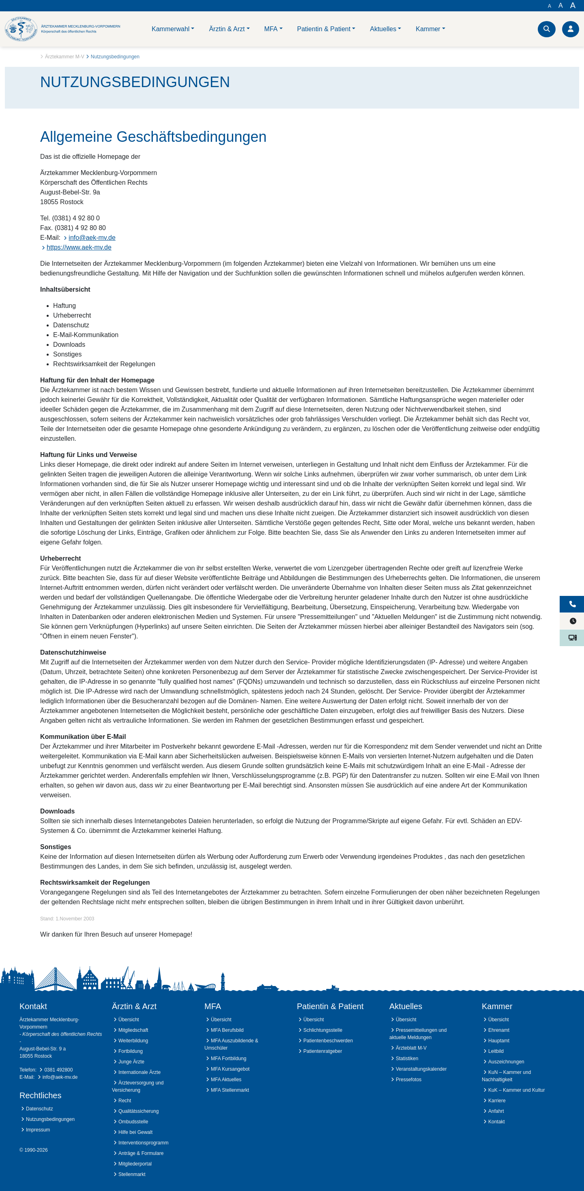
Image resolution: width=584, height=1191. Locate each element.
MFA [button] (271, 29)
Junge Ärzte (131, 1062)
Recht (124, 1100)
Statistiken (407, 1058)
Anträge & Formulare (140, 1153)
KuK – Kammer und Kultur (516, 1090)
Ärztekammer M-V (64, 57)
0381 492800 (58, 1070)
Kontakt (496, 1122)
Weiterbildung (133, 1041)
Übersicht (128, 1019)
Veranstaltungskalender (421, 1069)
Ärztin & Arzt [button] (227, 29)
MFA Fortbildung (228, 1058)
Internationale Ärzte (139, 1072)
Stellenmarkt (132, 1174)
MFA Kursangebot (230, 1069)
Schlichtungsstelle (322, 1030)
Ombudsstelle (133, 1122)
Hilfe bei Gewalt (135, 1132)
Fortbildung (130, 1051)
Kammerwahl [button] (170, 29)
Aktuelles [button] (383, 29)
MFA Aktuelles (226, 1079)
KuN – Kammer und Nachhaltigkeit (506, 1075)
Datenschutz (39, 1109)
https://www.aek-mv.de (79, 247)
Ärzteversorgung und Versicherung (137, 1086)
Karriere (497, 1100)
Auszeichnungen (506, 1062)
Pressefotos (408, 1079)
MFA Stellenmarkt (230, 1090)
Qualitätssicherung (138, 1111)
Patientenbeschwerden (328, 1041)
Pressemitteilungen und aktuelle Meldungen (418, 1033)
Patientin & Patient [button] (324, 29)
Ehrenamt (498, 1030)
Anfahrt (496, 1111)
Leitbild (496, 1051)
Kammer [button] (428, 29)
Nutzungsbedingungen (50, 1119)
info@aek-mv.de (92, 237)
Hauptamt (498, 1041)
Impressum (38, 1130)
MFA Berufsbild (227, 1030)
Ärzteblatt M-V (411, 1048)
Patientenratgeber (322, 1051)
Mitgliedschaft (133, 1030)
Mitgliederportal (135, 1164)
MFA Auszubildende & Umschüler (231, 1044)
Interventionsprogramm (143, 1143)
